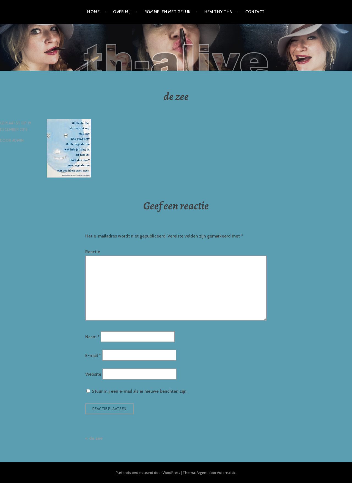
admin (18, 140)
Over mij (122, 11)
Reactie (92, 251)
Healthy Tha (218, 11)
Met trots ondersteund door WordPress (148, 472)
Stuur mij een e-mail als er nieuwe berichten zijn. (139, 391)
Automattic (226, 472)
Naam (92, 336)
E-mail (93, 355)
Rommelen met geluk (167, 11)
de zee (96, 438)
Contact (255, 11)
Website (93, 374)
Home (93, 11)
